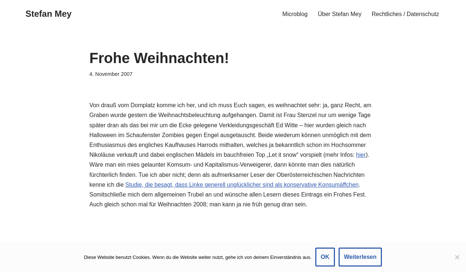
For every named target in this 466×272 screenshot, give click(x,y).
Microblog (295, 14)
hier (361, 155)
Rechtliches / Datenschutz (405, 14)
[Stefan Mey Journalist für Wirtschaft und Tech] (48, 14)
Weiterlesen (360, 257)
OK (325, 257)
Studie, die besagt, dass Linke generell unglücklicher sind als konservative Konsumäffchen (242, 185)
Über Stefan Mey (340, 14)
